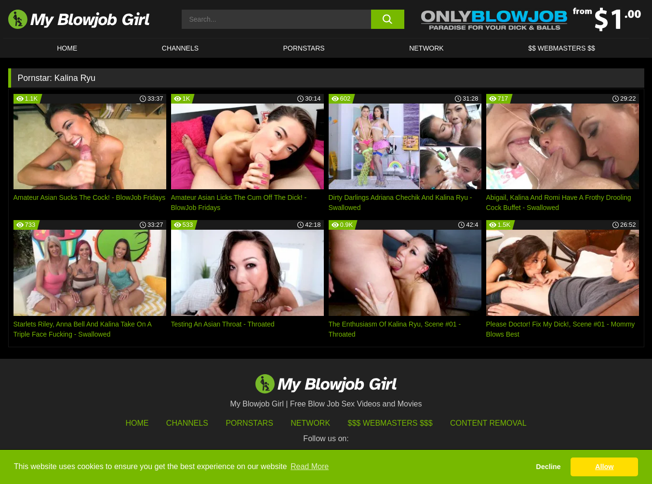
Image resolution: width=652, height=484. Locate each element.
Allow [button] (604, 467)
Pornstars (249, 423)
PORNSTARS (304, 48)
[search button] (387, 19)
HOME (67, 48)
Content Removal (488, 423)
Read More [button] (310, 466)
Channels (187, 423)
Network (426, 48)
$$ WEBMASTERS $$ (561, 48)
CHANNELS (180, 48)
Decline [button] (548, 467)
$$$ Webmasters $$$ (390, 423)
